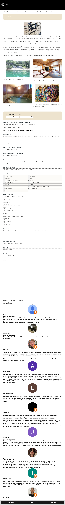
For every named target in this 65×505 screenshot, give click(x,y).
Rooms (53, 502)
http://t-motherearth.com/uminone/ (21, 130)
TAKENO (5, 9)
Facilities (11, 502)
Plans (32, 502)
